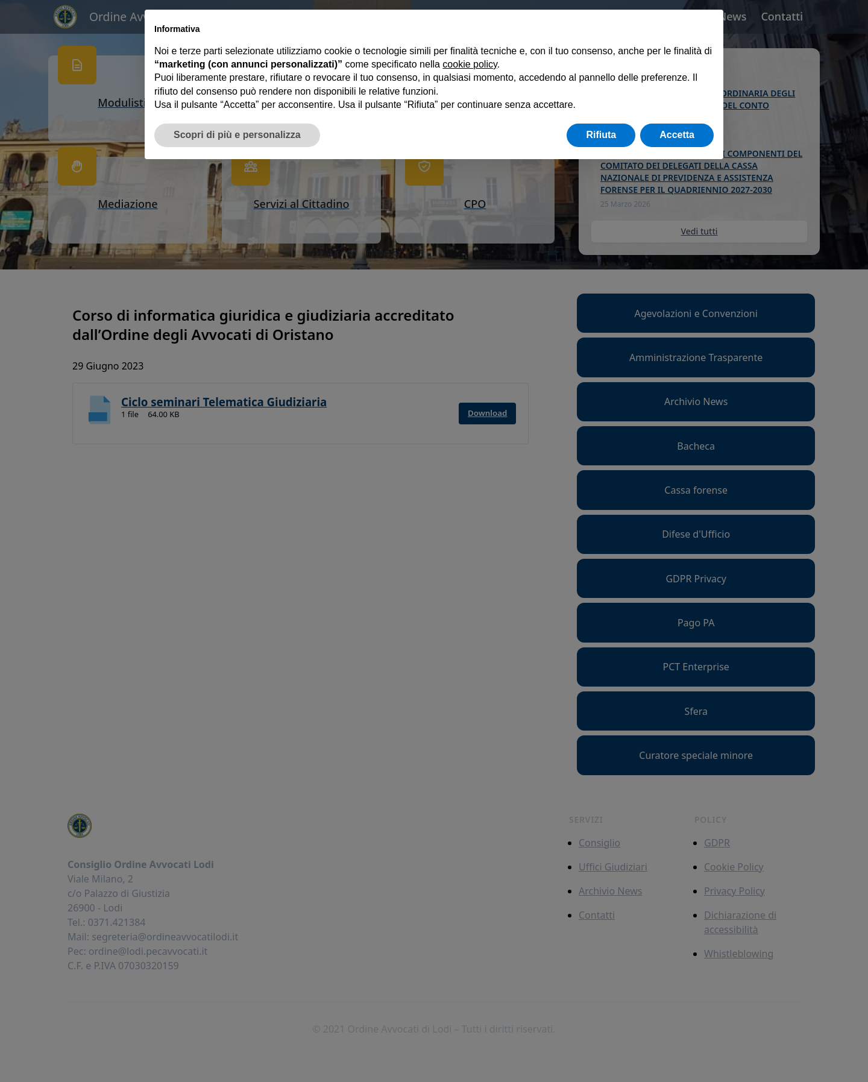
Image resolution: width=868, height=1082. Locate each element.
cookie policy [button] (469, 64)
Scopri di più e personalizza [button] (237, 135)
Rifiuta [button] (601, 135)
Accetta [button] (676, 135)
